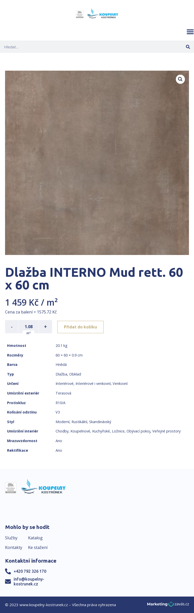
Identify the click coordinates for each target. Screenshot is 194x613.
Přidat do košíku (81, 326)
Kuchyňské (101, 431)
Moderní (62, 421)
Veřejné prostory (166, 431)
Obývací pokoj (138, 431)
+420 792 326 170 (30, 571)
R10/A (60, 402)
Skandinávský (100, 421)
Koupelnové (80, 431)
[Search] (188, 47)
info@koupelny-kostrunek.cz (29, 581)
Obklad (75, 374)
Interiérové (65, 383)
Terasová (63, 393)
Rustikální (79, 421)
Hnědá (61, 364)
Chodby (62, 431)
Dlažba (61, 374)
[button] (190, 31)
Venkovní (120, 383)
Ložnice (118, 431)
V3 (58, 412)
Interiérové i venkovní (93, 383)
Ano (59, 440)
